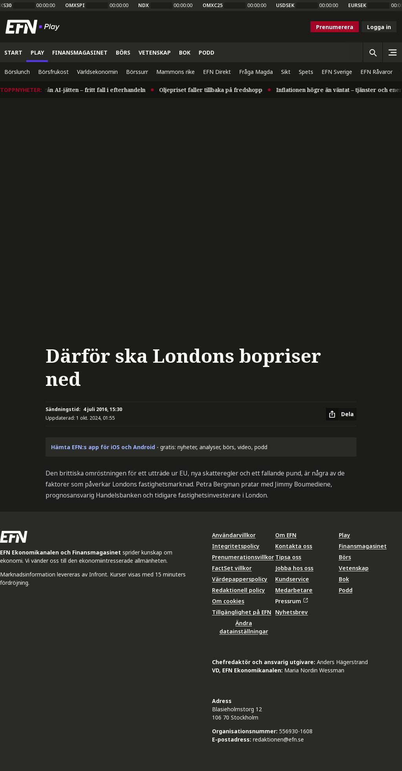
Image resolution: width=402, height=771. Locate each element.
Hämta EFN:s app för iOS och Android (103, 447)
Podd (346, 590)
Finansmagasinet (363, 546)
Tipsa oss (288, 557)
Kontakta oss (293, 546)
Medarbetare (293, 590)
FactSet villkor (232, 568)
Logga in (379, 27)
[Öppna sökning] (372, 52)
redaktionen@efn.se (278, 739)
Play (344, 535)
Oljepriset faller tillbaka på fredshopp (215, 90)
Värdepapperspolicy (239, 579)
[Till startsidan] (34, 27)
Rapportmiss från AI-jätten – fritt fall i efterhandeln (80, 90)
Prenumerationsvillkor (243, 557)
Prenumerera (334, 27)
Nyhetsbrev (291, 612)
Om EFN (285, 535)
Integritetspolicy (235, 546)
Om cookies (228, 601)
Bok (344, 579)
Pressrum (291, 601)
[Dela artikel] (341, 414)
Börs (345, 557)
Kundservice (292, 579)
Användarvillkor (234, 535)
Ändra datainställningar (243, 627)
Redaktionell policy (238, 590)
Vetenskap (354, 568)
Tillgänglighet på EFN (241, 612)
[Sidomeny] (392, 52)
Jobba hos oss (294, 568)
